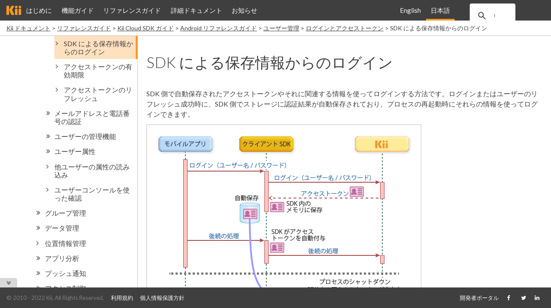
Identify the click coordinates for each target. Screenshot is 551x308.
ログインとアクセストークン (345, 28)
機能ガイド (78, 10)
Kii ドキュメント (28, 28)
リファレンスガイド (132, 10)
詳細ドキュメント (196, 10)
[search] (500, 16)
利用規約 (122, 297)
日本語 (440, 10)
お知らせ (244, 10)
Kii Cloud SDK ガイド (145, 28)
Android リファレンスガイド (218, 28)
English (410, 10)
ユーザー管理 (281, 28)
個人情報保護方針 (162, 297)
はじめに (39, 10)
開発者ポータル (479, 297)
